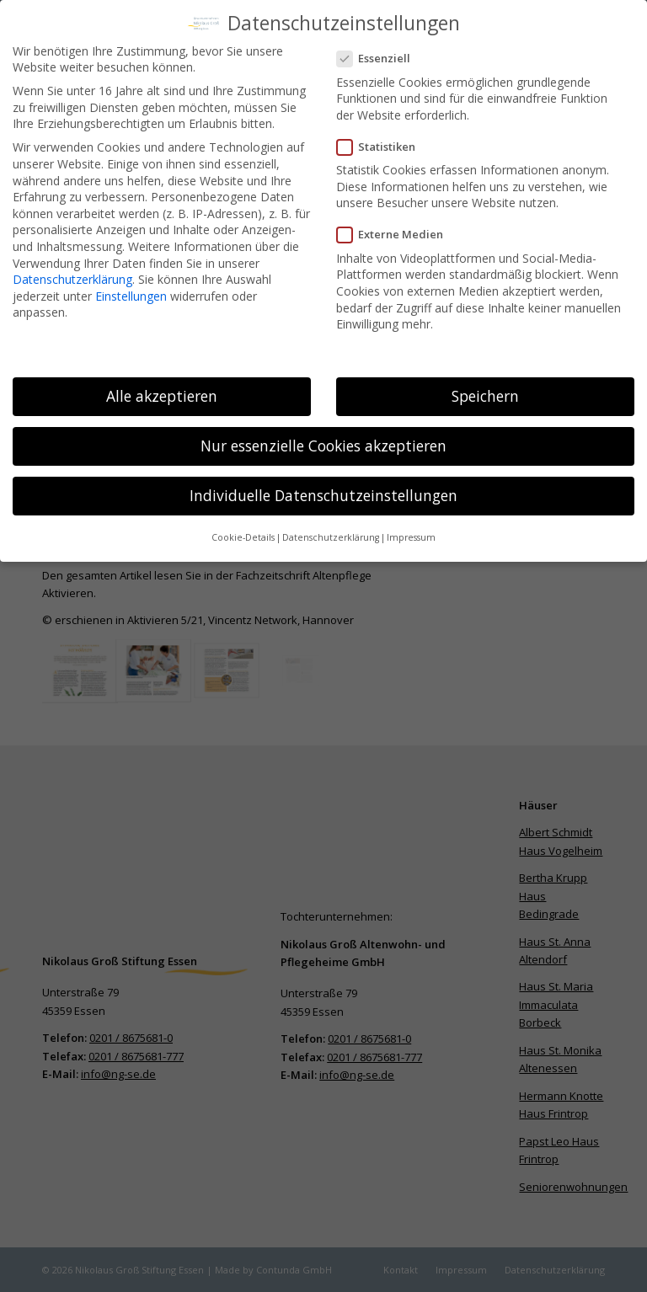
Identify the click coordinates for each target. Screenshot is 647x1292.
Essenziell (380, 49)
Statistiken (383, 138)
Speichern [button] (485, 386)
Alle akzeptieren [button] (161, 386)
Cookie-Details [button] (243, 528)
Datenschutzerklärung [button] (330, 528)
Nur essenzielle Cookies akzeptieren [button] (323, 436)
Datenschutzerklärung (72, 270)
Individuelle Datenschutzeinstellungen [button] (323, 486)
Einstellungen (131, 287)
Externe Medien (396, 225)
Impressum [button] (411, 528)
